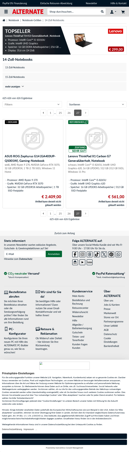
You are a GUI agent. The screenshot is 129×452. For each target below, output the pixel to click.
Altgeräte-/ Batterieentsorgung (82, 326)
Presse (107, 308)
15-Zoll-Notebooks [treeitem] (15, 77)
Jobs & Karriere (112, 304)
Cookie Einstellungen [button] (110, 340)
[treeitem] (64, 86)
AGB (106, 329)
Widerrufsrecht (80, 312)
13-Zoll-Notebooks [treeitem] (15, 67)
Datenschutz (25, 258)
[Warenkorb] (122, 11)
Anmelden (54, 253)
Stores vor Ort (111, 317)
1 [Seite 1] (50, 112)
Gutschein (77, 332)
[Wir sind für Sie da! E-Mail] (49, 294)
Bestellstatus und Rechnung (81, 302)
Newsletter (91, 3)
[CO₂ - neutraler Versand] (22, 273)
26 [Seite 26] (69, 112)
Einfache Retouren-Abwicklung (56, 3)
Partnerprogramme (113, 321)
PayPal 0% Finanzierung (15, 3)
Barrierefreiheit (111, 346)
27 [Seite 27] (77, 112)
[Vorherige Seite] (43, 113)
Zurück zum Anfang (64, 233)
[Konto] (113, 11)
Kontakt (122, 3)
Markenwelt (110, 313)
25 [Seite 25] (60, 112)
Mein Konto (78, 296)
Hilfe (113, 3)
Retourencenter (80, 307)
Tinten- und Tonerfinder (78, 338)
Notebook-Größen (31, 20)
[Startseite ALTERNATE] (27, 11)
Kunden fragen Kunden (80, 346)
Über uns (108, 300)
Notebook (14, 20)
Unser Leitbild (111, 325)
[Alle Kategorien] (6, 11)
